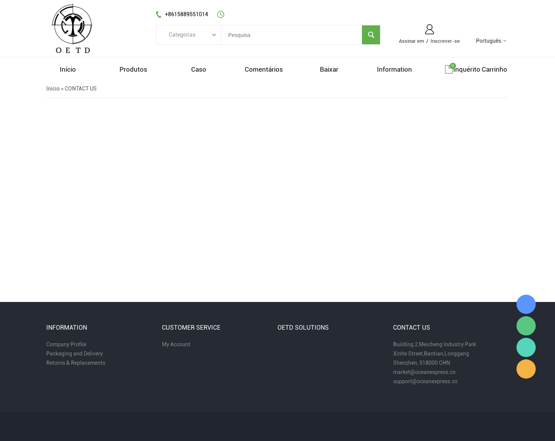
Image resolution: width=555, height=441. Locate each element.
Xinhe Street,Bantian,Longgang (431, 353)
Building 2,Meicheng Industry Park (434, 344)
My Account (176, 344)
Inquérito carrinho (480, 69)
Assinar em (411, 41)
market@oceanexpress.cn (424, 372)
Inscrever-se (445, 41)
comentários (264, 69)
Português (488, 41)
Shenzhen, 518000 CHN (421, 363)
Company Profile (66, 344)
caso (198, 69)
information (394, 69)
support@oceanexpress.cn (425, 381)
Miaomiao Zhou (526, 347)
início (68, 69)
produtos (133, 69)
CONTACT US (81, 89)
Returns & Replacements (75, 363)
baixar (329, 69)
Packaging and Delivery (74, 353)
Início (53, 89)
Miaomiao (526, 304)
